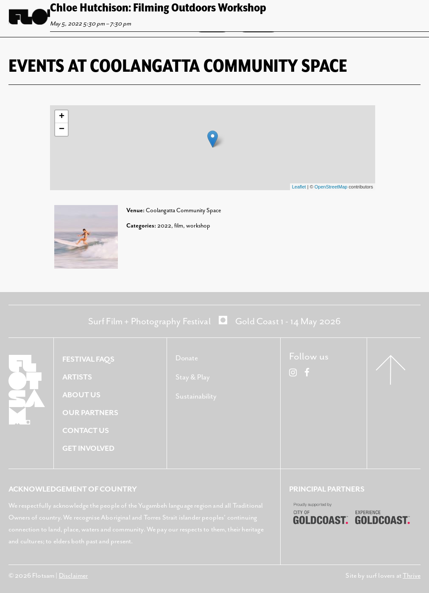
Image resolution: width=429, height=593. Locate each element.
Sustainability (196, 396)
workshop (198, 225)
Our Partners (90, 413)
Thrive (412, 576)
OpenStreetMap (331, 186)
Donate (187, 358)
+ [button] (61, 116)
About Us (81, 395)
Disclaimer (73, 576)
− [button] (61, 129)
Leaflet (299, 186)
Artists (77, 377)
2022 (164, 225)
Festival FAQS (88, 359)
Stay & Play (193, 377)
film (178, 225)
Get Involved (88, 448)
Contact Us (85, 431)
